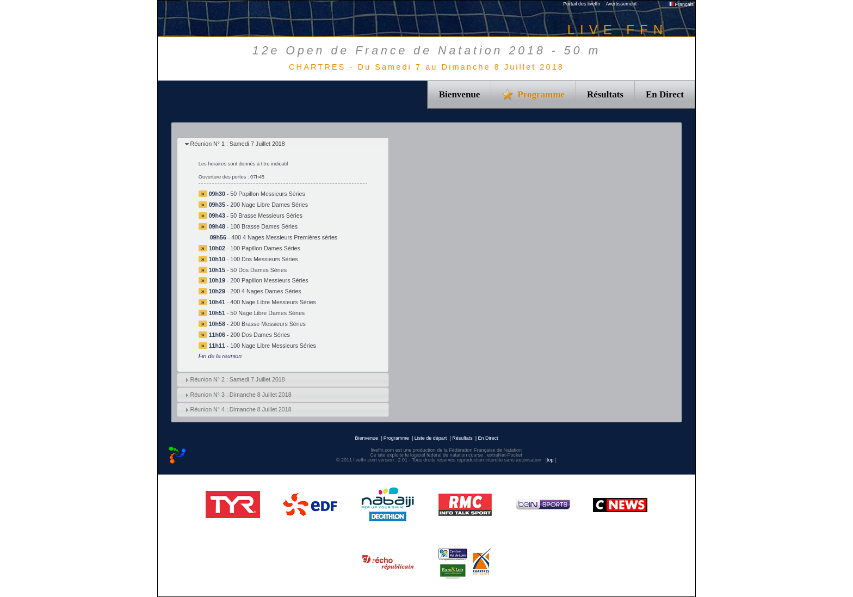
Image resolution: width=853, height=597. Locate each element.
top (550, 460)
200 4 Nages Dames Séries (265, 291)
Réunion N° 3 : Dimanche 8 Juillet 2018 (240, 394)
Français (680, 4)
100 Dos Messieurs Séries (264, 259)
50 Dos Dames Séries (258, 270)
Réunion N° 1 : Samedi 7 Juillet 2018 (237, 143)
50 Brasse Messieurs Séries (266, 215)
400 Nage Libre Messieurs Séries (273, 302)
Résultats (605, 94)
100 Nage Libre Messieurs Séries (273, 345)
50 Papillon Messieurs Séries (267, 193)
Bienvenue (459, 94)
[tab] (283, 144)
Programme (396, 438)
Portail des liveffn (581, 4)
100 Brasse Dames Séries (264, 226)
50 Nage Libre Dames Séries (267, 313)
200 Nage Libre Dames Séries (269, 204)
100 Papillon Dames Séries (265, 248)
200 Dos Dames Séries (260, 334)
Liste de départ (431, 438)
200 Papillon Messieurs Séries (269, 280)
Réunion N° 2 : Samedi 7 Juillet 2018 (237, 379)
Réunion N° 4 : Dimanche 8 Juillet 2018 (240, 409)
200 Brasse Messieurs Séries (268, 324)
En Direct (665, 94)
